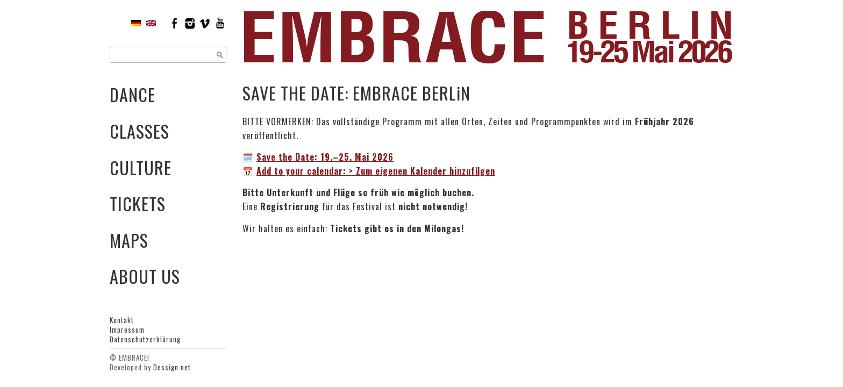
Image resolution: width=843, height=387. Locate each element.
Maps (129, 240)
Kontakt (122, 319)
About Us (145, 276)
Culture (141, 167)
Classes (139, 131)
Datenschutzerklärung (145, 339)
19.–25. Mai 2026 (325, 156)
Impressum (127, 329)
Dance (132, 94)
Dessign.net (172, 367)
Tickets (138, 203)
